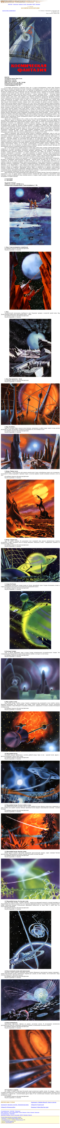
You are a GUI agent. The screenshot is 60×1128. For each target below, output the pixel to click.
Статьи (10, 1112)
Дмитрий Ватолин (19, 1119)
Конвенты (21, 4)
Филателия (37, 1112)
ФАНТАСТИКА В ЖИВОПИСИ (8, 10)
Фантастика (15, 4)
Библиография (15, 1112)
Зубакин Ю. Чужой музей (37, 1104)
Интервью (38, 4)
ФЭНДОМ (10, 4)
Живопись (24, 1112)
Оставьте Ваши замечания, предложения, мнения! (11, 1117)
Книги (2, 1112)
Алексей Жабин (9, 1122)
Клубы (24, 4)
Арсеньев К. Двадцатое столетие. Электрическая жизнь (15, 1104)
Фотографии (29, 4)
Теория (20, 1112)
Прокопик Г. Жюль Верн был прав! (39, 1107)
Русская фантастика (5, 1111)
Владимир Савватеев (9, 1121)
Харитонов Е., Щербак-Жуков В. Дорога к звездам (43, 1102)
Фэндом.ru (4, 1118)
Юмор (28, 1112)
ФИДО (33, 4)
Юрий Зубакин (15, 1118)
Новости (30, 1115)
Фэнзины (32, 1112)
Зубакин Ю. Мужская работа (8, 1107)
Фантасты (6, 1112)
